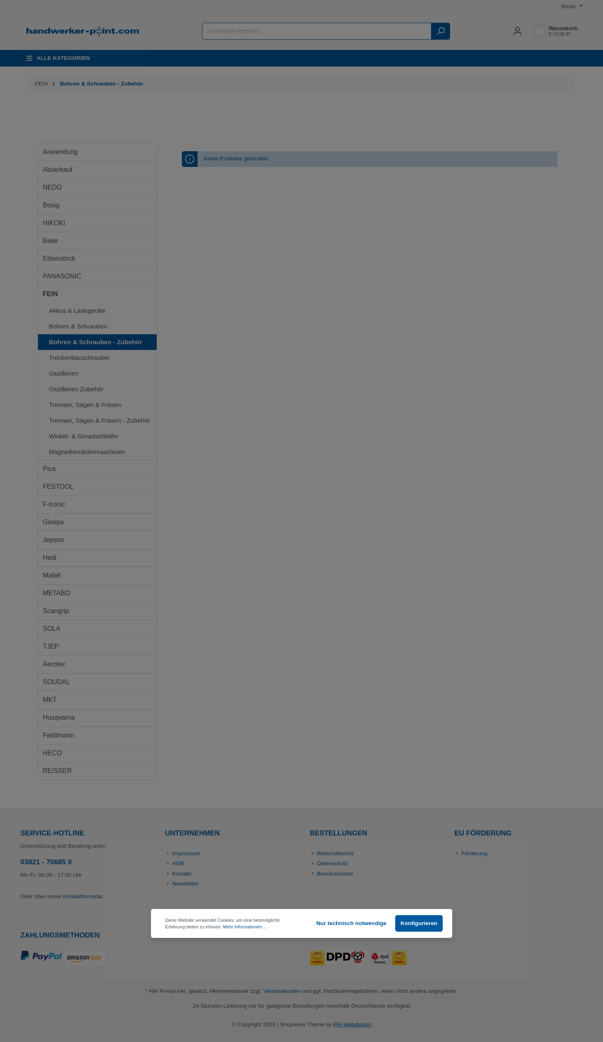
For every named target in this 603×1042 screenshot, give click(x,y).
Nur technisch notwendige (351, 923)
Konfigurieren (418, 923)
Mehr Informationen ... (245, 926)
